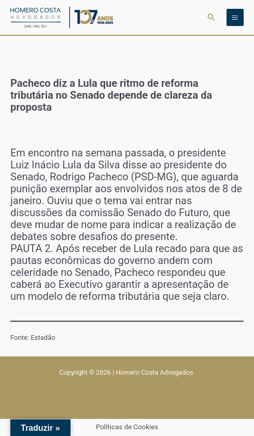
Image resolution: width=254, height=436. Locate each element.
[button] (211, 17)
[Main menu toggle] (235, 17)
